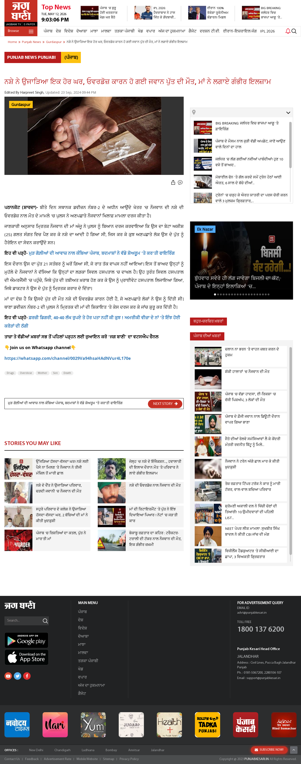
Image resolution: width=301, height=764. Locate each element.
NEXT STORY (165, 404)
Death (67, 373)
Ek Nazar (205, 229)
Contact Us (12, 759)
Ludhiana (88, 750)
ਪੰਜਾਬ (48, 31)
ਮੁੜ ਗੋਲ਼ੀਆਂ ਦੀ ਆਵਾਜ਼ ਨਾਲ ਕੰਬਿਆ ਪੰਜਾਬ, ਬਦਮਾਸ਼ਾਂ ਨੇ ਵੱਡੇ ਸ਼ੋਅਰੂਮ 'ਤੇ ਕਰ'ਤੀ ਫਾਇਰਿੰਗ (102, 254)
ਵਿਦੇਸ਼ (68, 31)
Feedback (32, 759)
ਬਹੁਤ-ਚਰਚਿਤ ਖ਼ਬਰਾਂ (208, 321)
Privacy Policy (129, 759)
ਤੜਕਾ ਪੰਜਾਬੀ (125, 31)
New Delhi (36, 750)
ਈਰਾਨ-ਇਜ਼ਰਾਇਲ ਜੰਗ (240, 31)
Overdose (26, 373)
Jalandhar (157, 750)
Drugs (10, 373)
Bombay (111, 750)
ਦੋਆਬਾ (81, 31)
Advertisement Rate (57, 759)
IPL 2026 (267, 31)
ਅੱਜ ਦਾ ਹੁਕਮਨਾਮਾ (171, 31)
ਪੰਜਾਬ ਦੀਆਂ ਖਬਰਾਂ (207, 336)
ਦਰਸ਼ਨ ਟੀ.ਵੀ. (210, 31)
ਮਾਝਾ (94, 31)
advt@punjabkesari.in (252, 613)
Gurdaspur (20, 105)
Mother (42, 373)
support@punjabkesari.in (263, 678)
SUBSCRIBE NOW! (269, 750)
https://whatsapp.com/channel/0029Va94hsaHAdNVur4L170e (67, 359)
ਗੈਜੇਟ (193, 31)
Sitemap (108, 759)
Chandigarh (62, 750)
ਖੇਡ (140, 31)
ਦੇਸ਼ (58, 31)
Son (55, 373)
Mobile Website (87, 759)
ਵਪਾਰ (150, 31)
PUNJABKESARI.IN (256, 759)
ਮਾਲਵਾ (106, 31)
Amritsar (134, 750)
